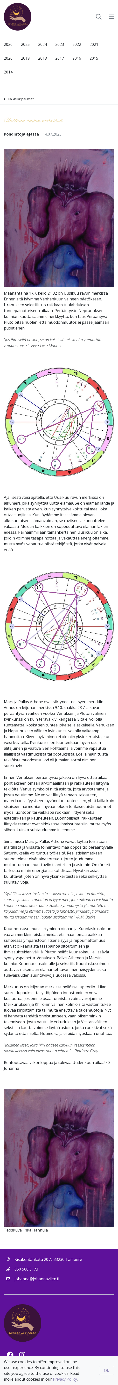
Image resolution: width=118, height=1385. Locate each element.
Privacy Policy (65, 1379)
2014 (8, 72)
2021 (94, 44)
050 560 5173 (26, 1269)
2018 (42, 58)
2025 (25, 44)
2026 (8, 44)
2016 (76, 58)
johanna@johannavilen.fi (36, 1278)
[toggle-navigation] (111, 16)
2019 (25, 58)
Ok (106, 1370)
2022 (76, 44)
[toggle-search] (99, 16)
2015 (94, 58)
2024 (42, 44)
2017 (59, 58)
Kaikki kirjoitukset (19, 99)
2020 (8, 58)
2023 (59, 44)
